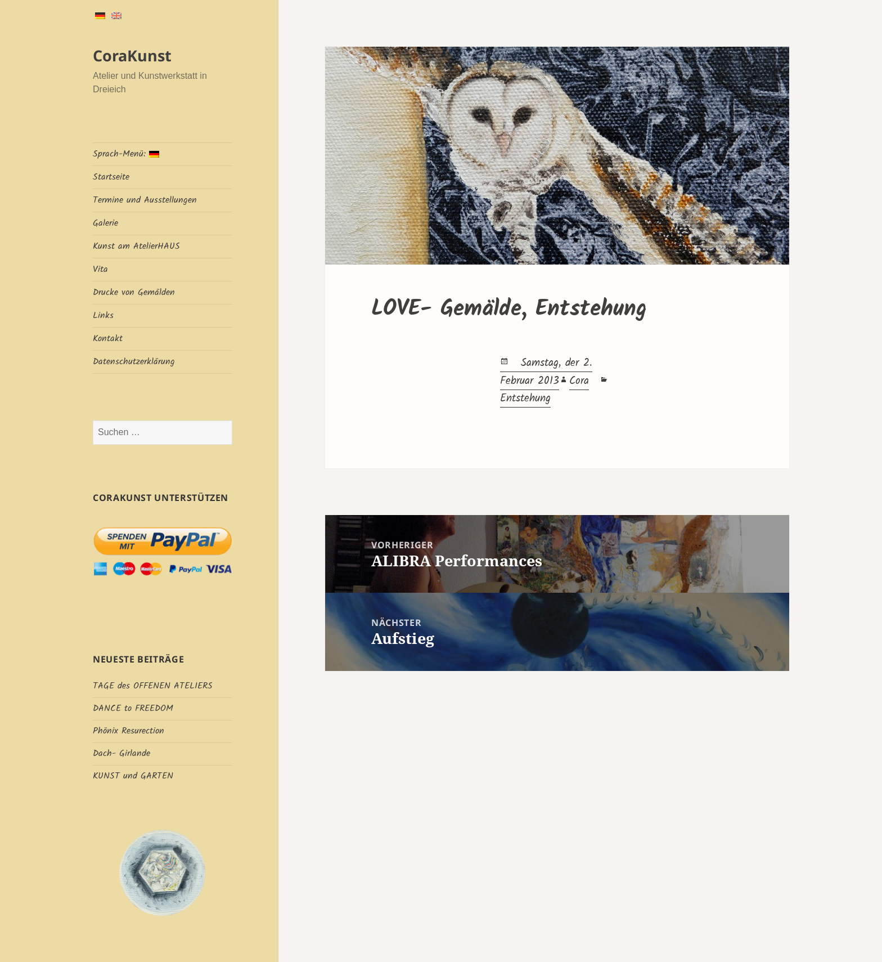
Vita (100, 269)
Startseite (111, 177)
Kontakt (108, 339)
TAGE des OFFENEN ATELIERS (153, 686)
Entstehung (525, 398)
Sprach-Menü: (126, 154)
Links (103, 315)
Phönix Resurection (128, 731)
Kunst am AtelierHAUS (136, 246)
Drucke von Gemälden (134, 292)
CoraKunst (132, 55)
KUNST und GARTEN (133, 776)
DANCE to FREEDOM (133, 708)
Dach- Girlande (121, 753)
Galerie (105, 223)
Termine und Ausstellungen (145, 200)
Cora (579, 381)
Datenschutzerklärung (134, 362)
